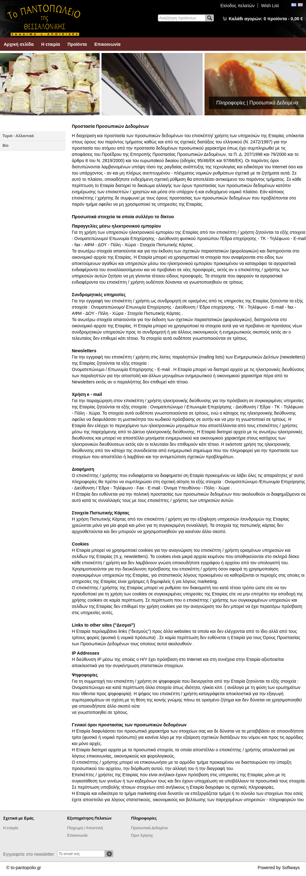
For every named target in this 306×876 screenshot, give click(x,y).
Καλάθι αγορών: (266, 18)
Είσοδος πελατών (237, 5)
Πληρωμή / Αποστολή (85, 828)
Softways (291, 867)
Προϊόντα (77, 44)
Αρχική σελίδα (19, 44)
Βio (5, 145)
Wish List (270, 5)
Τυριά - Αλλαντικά (18, 136)
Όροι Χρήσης (142, 835)
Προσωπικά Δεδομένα (149, 828)
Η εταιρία (50, 44)
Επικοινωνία (107, 44)
